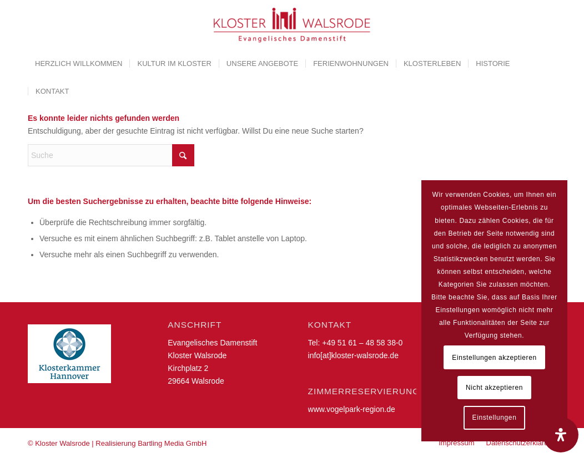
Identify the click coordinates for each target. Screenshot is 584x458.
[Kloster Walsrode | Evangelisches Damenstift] (292, 25)
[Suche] (111, 155)
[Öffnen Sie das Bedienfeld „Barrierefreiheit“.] (560, 434)
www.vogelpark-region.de (351, 409)
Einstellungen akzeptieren (494, 358)
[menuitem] (78, 64)
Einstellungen (494, 417)
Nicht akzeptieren (494, 387)
